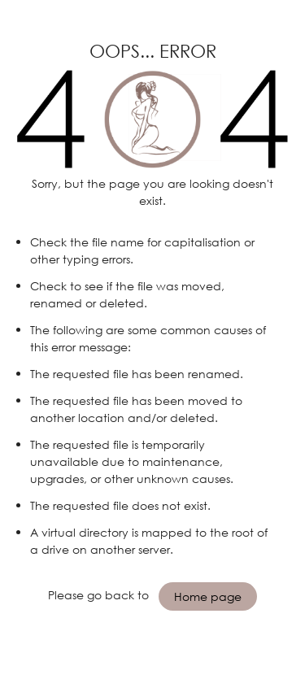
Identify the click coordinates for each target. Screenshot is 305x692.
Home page (208, 596)
